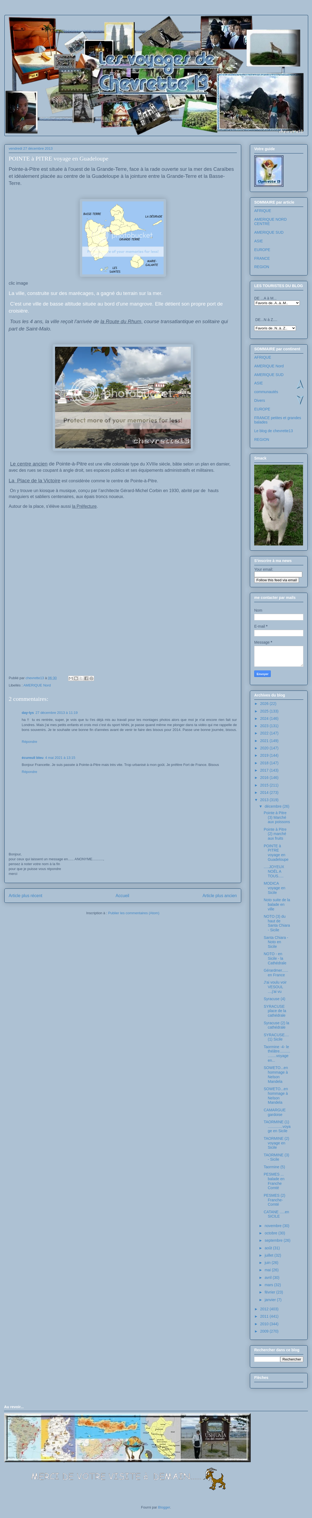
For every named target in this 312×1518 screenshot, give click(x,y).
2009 (265, 1331)
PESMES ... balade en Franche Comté (274, 1181)
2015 (265, 785)
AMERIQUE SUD (269, 232)
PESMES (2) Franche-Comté (274, 1200)
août (269, 1248)
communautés (266, 392)
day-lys (28, 713)
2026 (265, 703)
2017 (265, 770)
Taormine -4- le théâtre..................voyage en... (277, 1054)
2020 (265, 748)
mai (268, 1270)
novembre (273, 1226)
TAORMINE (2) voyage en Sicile (276, 1143)
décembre (273, 806)
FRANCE (262, 258)
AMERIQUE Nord (37, 685)
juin (268, 1262)
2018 (265, 763)
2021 (265, 741)
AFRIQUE (262, 210)
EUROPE (262, 250)
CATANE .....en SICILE (276, 1214)
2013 (265, 800)
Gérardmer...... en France (276, 972)
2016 (265, 777)
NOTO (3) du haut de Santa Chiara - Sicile (277, 923)
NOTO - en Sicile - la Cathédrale (275, 958)
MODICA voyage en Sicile (274, 888)
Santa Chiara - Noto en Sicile (276, 942)
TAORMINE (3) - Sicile (276, 1157)
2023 (265, 726)
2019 (265, 755)
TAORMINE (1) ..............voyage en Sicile (277, 1126)
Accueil (122, 895)
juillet (269, 1255)
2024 (265, 718)
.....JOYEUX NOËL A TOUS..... (274, 871)
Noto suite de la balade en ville (277, 904)
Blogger (164, 1507)
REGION (261, 267)
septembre (274, 1240)
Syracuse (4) (274, 999)
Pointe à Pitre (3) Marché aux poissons (277, 817)
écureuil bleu (32, 758)
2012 (265, 1309)
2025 (265, 711)
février (270, 1292)
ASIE (258, 241)
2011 (265, 1316)
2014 (265, 792)
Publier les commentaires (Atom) (134, 913)
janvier (271, 1300)
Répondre (29, 742)
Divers (259, 400)
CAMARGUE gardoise (275, 1112)
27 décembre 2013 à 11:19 (57, 713)
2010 (265, 1324)
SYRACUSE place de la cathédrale (275, 1011)
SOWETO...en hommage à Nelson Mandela (276, 1074)
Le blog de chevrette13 (273, 431)
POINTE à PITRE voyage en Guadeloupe (276, 853)
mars (269, 1285)
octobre (271, 1233)
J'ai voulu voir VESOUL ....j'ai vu (275, 987)
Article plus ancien (219, 895)
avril (269, 1277)
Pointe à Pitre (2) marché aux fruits (275, 834)
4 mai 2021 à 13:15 (60, 758)
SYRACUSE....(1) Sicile (276, 1037)
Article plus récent (25, 895)
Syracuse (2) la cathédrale (276, 1025)
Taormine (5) (274, 1167)
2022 (265, 733)
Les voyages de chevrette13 (76, 31)
